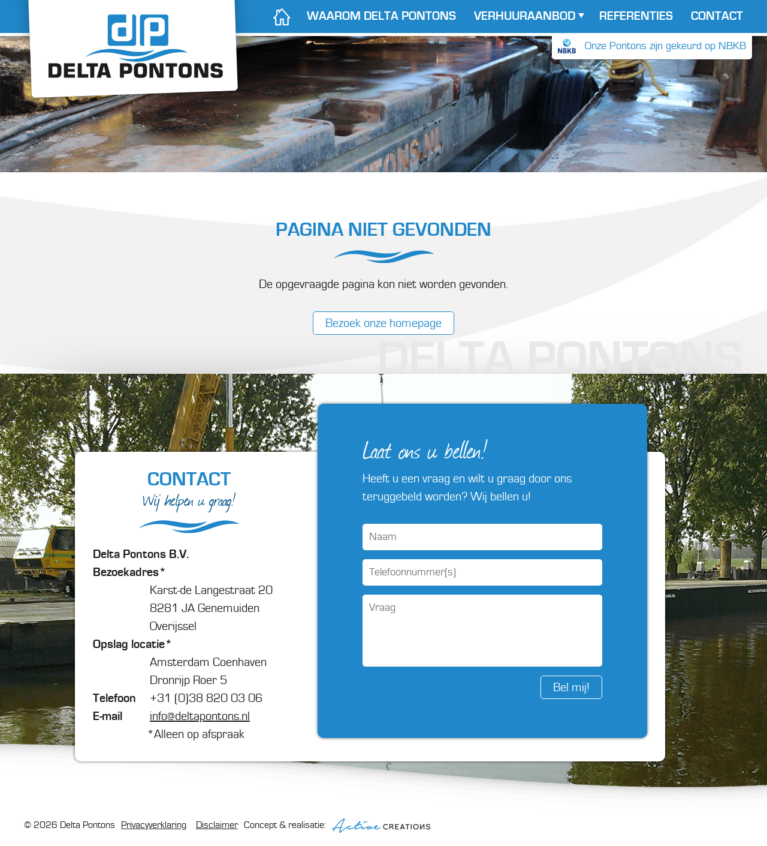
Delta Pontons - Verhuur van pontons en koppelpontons (132, 61)
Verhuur (524, 16)
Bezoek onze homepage (383, 323)
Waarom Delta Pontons (381, 16)
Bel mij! (571, 688)
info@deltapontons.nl (200, 716)
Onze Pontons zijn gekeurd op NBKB (652, 46)
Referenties (636, 16)
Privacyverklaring (153, 825)
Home (281, 16)
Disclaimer (217, 825)
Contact (717, 16)
